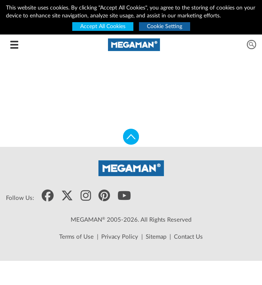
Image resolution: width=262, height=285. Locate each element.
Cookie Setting (164, 26)
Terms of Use (76, 237)
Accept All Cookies (102, 26)
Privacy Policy (119, 237)
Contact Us (188, 237)
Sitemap (156, 237)
